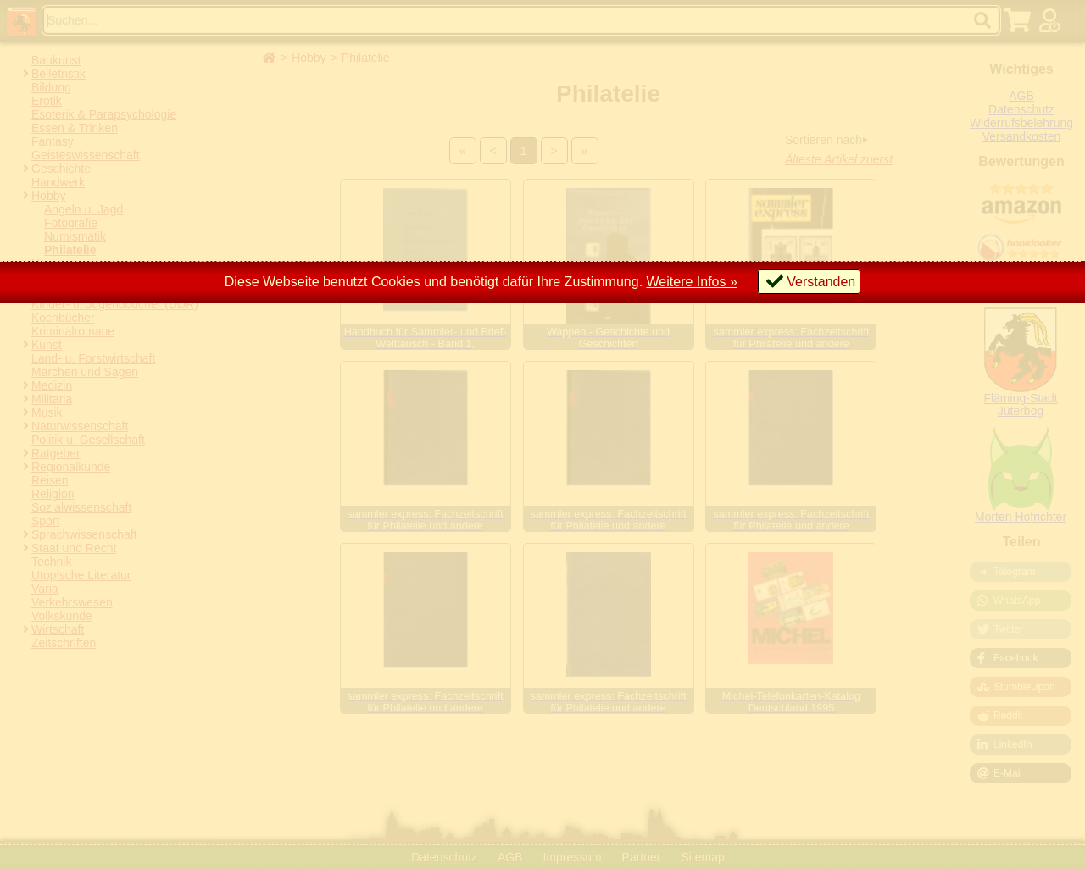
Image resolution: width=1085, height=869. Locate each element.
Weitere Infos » (692, 281)
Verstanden (821, 281)
